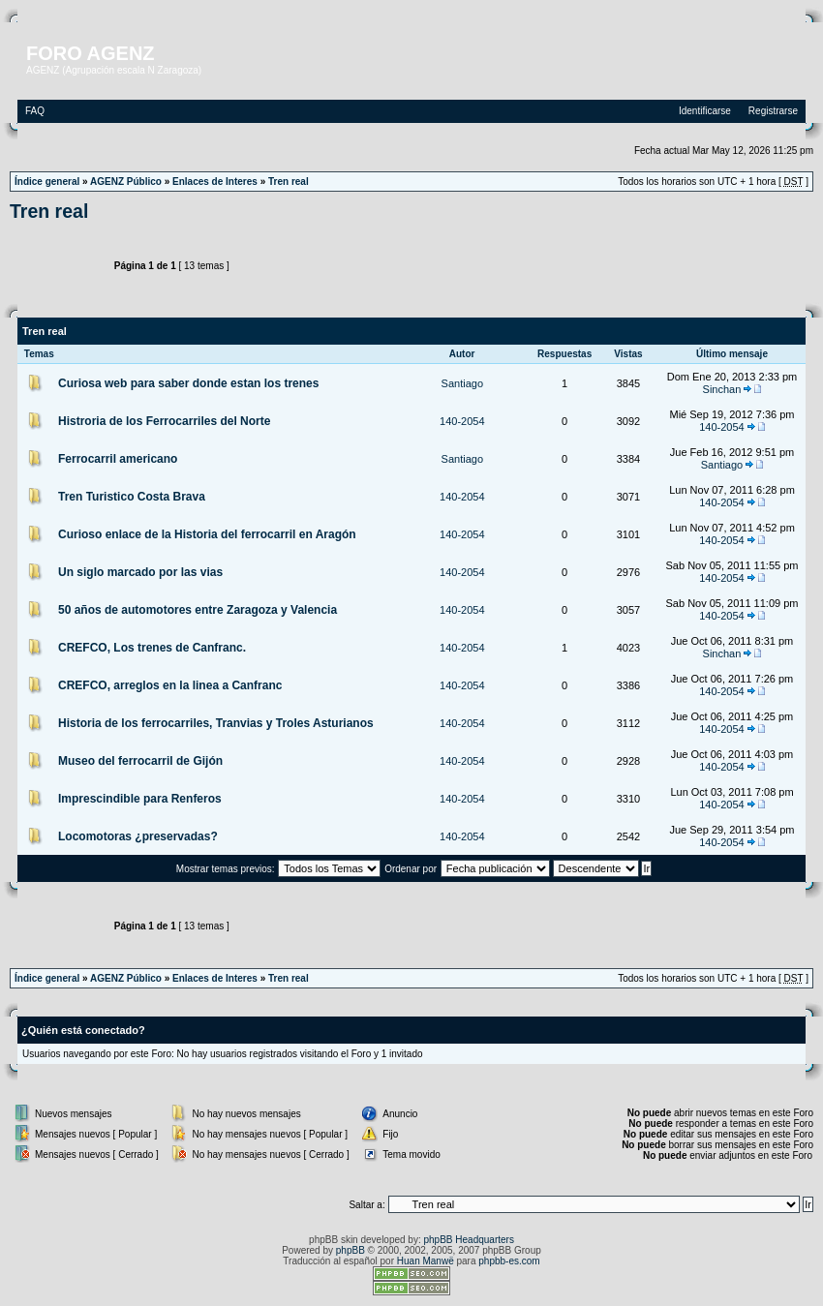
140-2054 (462, 421)
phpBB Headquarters (469, 1239)
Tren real (288, 181)
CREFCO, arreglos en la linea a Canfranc (170, 685)
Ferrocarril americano (117, 459)
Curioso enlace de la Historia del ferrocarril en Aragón (207, 534)
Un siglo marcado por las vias (140, 572)
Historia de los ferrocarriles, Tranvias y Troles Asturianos (216, 723)
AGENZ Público (126, 181)
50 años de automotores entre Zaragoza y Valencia (197, 610)
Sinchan (722, 389)
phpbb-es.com (508, 1261)
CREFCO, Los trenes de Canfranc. (152, 647)
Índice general (47, 181)
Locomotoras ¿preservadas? (138, 836)
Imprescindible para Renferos (140, 798)
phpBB (350, 1250)
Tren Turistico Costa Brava (131, 496)
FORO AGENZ (90, 53)
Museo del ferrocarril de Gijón (140, 761)
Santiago (462, 383)
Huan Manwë (425, 1261)
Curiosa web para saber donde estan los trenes (188, 383)
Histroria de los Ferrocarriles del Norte (164, 421)
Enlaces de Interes (215, 181)
